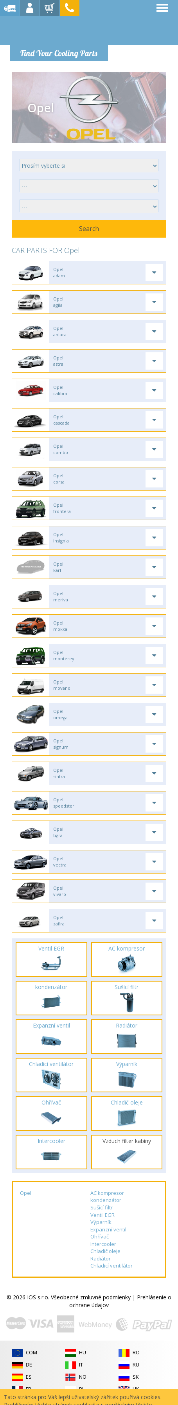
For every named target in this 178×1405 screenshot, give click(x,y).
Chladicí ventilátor (111, 1265)
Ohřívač (99, 1236)
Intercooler (103, 1243)
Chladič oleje (105, 1251)
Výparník (100, 1221)
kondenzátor (105, 1200)
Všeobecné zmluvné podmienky (91, 1297)
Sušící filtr (101, 1207)
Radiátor (100, 1258)
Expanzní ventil (108, 1229)
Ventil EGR (102, 1214)
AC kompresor (107, 1192)
